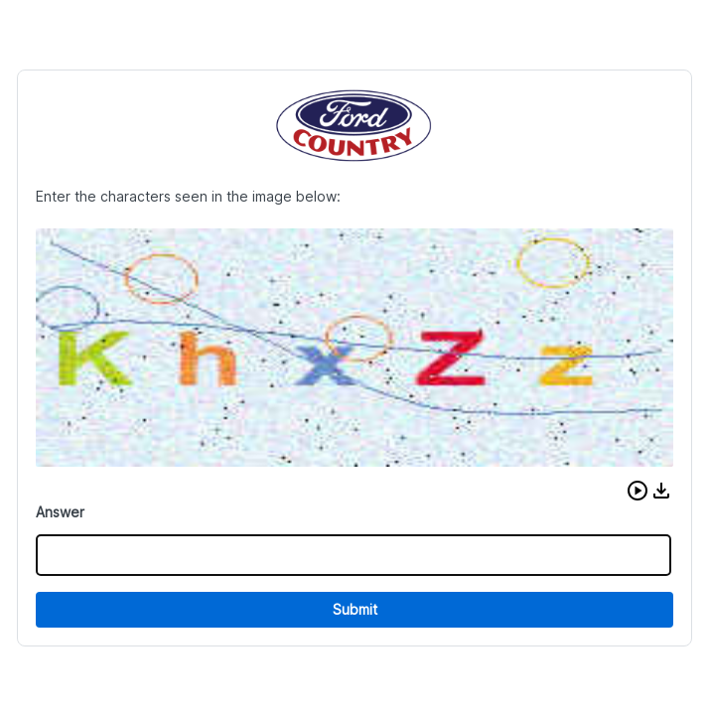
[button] (637, 490)
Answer (60, 511)
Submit (355, 609)
